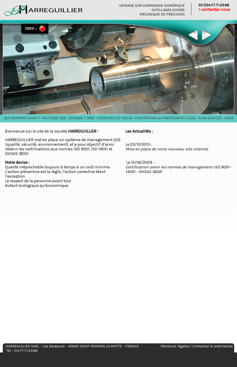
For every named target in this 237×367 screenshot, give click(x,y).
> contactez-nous (214, 9)
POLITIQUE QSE (54, 118)
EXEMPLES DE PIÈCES (115, 118)
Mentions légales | (176, 346)
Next (206, 35)
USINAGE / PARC (81, 118)
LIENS (229, 118)
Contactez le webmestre (212, 346)
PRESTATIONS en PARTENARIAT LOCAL (165, 118)
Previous (193, 35)
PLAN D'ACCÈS (210, 118)
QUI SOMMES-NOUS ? (22, 118)
